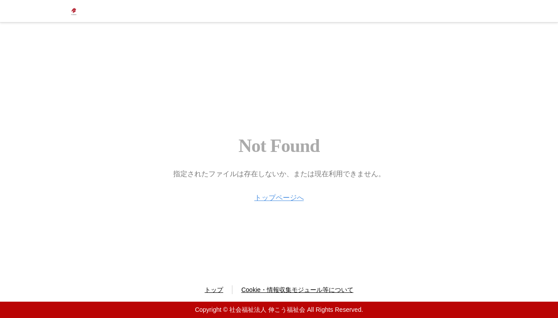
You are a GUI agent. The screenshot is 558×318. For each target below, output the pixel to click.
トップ (214, 289)
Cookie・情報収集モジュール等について (297, 289)
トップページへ (279, 197)
